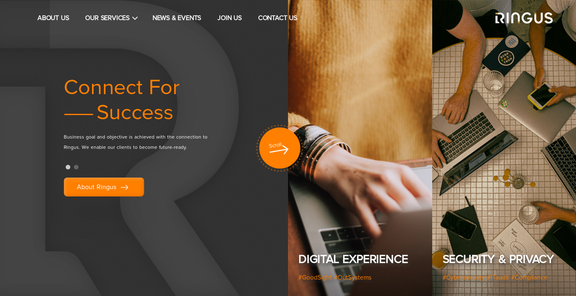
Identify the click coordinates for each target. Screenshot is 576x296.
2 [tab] (76, 167)
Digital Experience (353, 260)
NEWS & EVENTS (176, 18)
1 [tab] (68, 167)
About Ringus (104, 187)
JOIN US (229, 18)
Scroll (275, 145)
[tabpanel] (154, 117)
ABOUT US (53, 18)
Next (564, 150)
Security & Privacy (498, 260)
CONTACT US (277, 18)
